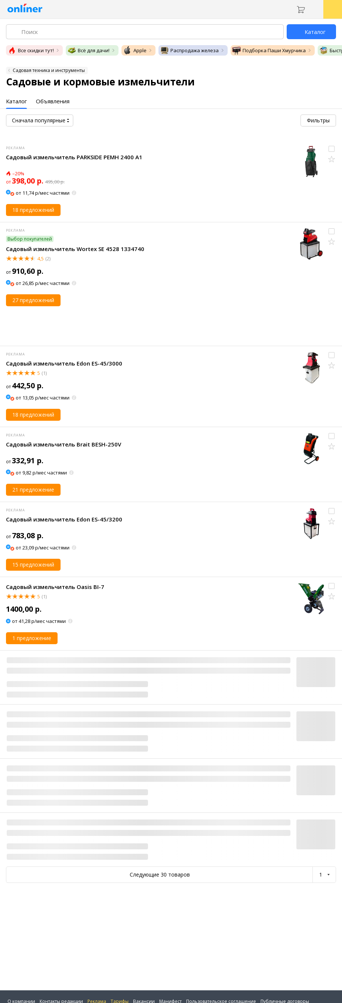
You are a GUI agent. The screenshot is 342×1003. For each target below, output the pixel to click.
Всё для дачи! (88, 50)
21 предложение (33, 489)
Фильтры (318, 120)
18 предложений (33, 209)
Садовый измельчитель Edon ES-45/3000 (64, 363)
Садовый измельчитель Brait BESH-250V (63, 444)
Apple (135, 50)
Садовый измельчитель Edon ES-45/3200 (64, 519)
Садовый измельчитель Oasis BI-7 (55, 586)
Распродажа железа (189, 50)
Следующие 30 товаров (160, 874)
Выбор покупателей (29, 239)
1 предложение (31, 638)
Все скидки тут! (30, 50)
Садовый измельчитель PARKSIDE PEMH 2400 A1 (74, 157)
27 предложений (33, 300)
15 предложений (33, 564)
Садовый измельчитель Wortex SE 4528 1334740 (75, 249)
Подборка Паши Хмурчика (269, 50)
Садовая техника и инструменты (49, 70)
